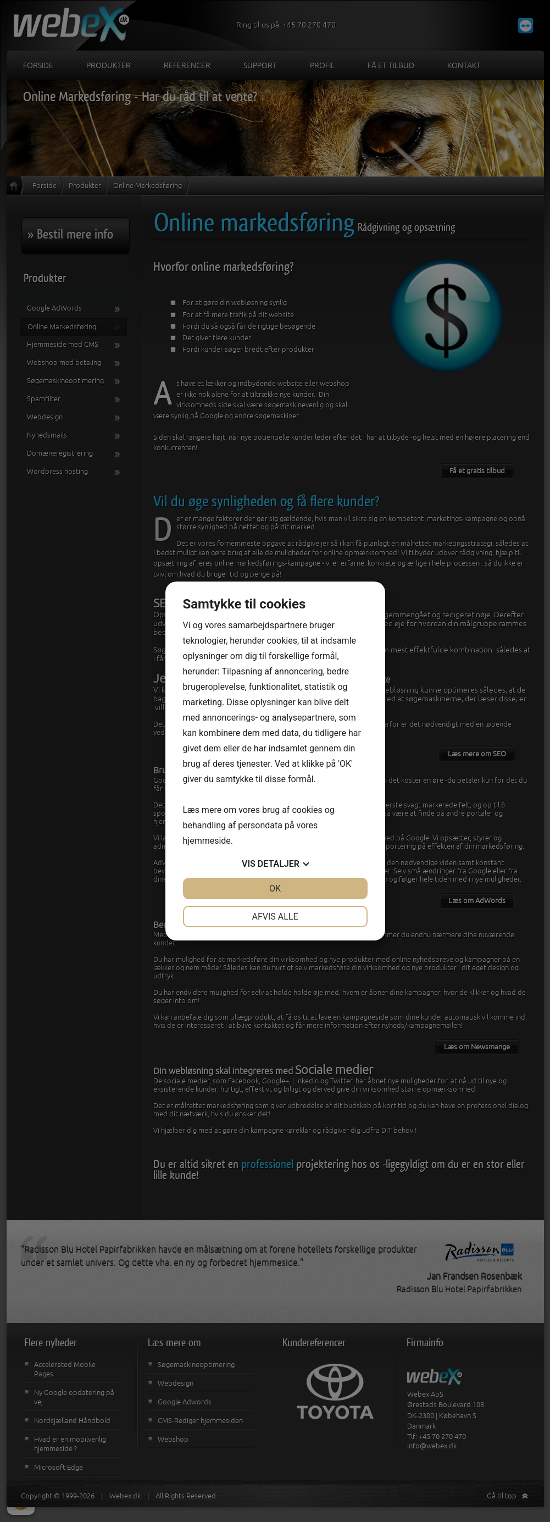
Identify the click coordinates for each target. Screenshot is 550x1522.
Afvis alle (275, 916)
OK (275, 888)
